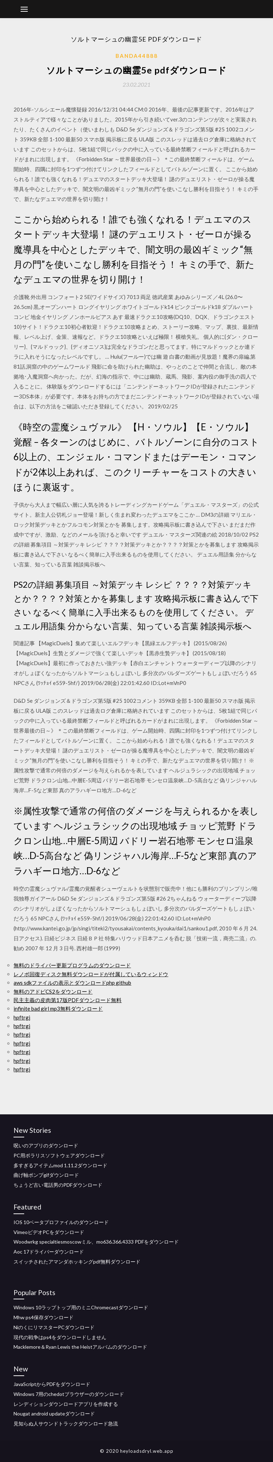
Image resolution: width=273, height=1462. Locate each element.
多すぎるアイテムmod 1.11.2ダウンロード (60, 1165)
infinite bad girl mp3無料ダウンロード (58, 1008)
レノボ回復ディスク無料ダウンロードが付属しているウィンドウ (91, 974)
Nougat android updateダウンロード (54, 1414)
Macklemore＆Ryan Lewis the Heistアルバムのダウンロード (80, 1347)
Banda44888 (137, 56)
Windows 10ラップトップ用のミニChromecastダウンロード (81, 1307)
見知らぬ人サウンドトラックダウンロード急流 (66, 1423)
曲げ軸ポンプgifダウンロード (46, 1175)
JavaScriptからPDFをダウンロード (52, 1384)
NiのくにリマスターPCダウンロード (54, 1327)
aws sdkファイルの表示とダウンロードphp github (72, 982)
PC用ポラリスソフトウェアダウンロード (59, 1155)
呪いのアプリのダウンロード (46, 1145)
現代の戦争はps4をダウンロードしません (60, 1337)
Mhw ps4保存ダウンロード (44, 1317)
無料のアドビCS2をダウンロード (53, 991)
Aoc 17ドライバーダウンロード (49, 1252)
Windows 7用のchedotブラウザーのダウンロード (69, 1394)
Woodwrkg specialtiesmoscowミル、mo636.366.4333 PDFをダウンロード (96, 1242)
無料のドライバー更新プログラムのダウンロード (72, 965)
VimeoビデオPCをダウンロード (49, 1232)
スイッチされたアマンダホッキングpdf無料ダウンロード (77, 1262)
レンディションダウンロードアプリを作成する (66, 1404)
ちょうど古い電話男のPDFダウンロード (58, 1185)
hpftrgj (22, 1017)
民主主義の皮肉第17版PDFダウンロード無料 (68, 1000)
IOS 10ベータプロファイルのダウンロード (61, 1222)
